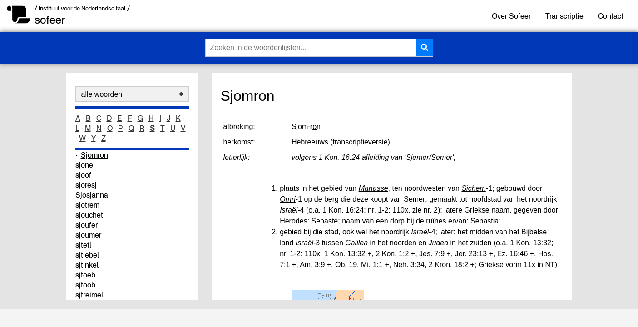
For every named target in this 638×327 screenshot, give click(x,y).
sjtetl (83, 245)
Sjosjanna (91, 195)
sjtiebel (87, 255)
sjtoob (85, 285)
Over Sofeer (511, 16)
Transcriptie (564, 16)
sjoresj (86, 185)
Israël (288, 210)
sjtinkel (87, 265)
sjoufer (86, 225)
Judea (439, 243)
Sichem (473, 188)
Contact (610, 16)
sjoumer (88, 235)
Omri (288, 199)
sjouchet (89, 215)
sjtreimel (89, 295)
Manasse (373, 188)
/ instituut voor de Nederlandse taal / (82, 8)
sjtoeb (85, 275)
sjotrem (87, 205)
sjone (84, 165)
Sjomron (94, 155)
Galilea (356, 243)
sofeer (50, 19)
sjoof (83, 175)
